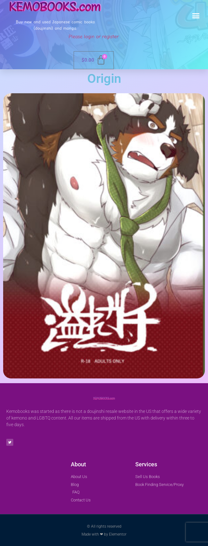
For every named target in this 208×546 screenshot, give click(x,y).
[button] (196, 16)
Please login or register (94, 37)
